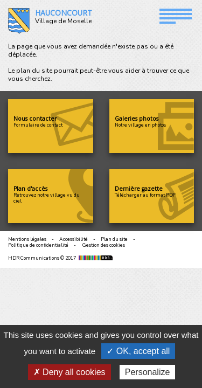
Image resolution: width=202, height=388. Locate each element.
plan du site (34, 70)
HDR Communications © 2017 (61, 258)
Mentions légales (27, 239)
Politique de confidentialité (38, 245)
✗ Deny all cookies (69, 372)
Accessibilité (73, 239)
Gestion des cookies (103, 245)
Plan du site (114, 239)
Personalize (147, 372)
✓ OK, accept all (138, 351)
